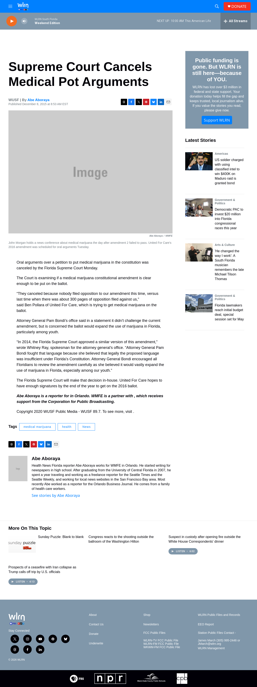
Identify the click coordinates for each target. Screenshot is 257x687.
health (66, 426)
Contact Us (96, 624)
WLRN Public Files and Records (219, 615)
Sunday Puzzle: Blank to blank (61, 537)
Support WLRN (217, 120)
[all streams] (235, 21)
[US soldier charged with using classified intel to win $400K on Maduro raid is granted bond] (199, 161)
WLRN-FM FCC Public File (161, 643)
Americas (221, 153)
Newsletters (151, 624)
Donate (93, 634)
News (86, 426)
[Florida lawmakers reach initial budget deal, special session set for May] (199, 303)
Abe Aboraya (38, 100)
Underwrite (96, 643)
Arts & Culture (225, 245)
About (93, 615)
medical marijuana (37, 426)
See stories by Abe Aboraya (56, 495)
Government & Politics (225, 201)
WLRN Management (211, 648)
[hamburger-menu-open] (10, 6)
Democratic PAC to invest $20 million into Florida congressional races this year (229, 219)
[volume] (24, 21)
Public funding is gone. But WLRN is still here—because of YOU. (216, 70)
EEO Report (206, 624)
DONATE (238, 6)
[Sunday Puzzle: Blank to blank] (22, 544)
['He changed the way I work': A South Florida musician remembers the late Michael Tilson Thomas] (199, 252)
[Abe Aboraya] (17, 468)
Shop (146, 615)
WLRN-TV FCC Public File (160, 640)
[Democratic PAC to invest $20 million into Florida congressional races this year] (199, 207)
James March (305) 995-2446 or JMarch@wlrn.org (219, 642)
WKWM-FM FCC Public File (161, 647)
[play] (11, 21)
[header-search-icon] (217, 6)
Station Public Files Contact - (217, 632)
